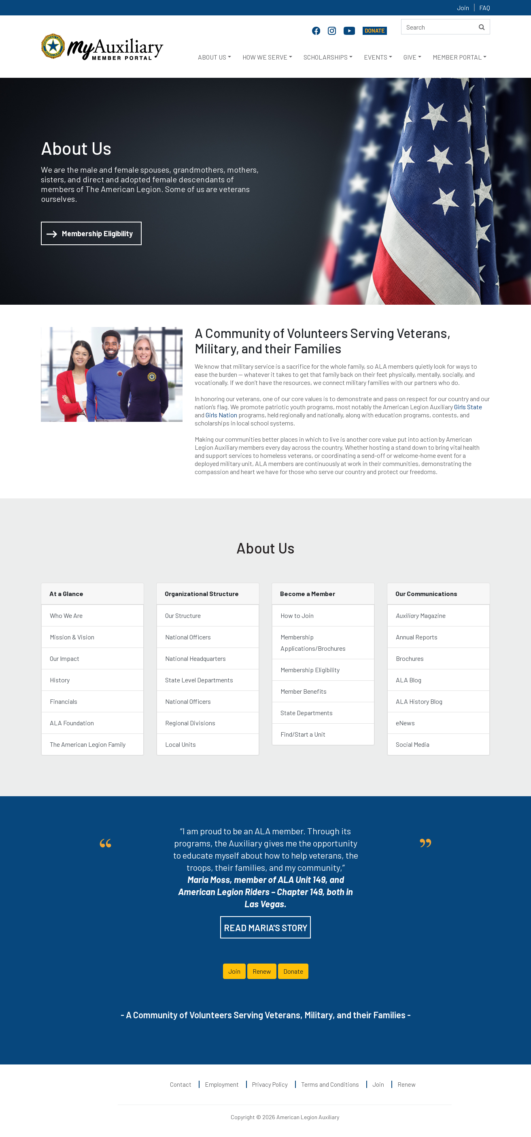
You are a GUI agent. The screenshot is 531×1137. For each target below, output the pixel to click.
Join (463, 7)
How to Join (297, 615)
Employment (222, 1084)
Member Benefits (303, 691)
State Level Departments (199, 680)
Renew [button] (262, 971)
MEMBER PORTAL (457, 57)
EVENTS (375, 57)
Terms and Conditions (330, 1084)
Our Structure (183, 615)
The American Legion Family (87, 744)
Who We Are (66, 615)
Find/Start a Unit (302, 734)
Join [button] (234, 971)
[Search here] (445, 26)
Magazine (421, 615)
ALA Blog (408, 680)
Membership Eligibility (90, 234)
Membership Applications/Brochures (313, 642)
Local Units (180, 744)
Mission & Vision (72, 637)
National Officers (188, 637)
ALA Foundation (72, 723)
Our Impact (64, 658)
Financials (63, 701)
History (60, 680)
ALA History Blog (419, 701)
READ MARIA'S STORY (266, 927)
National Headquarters (195, 658)
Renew (406, 1084)
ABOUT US (212, 57)
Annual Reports (417, 637)
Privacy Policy (270, 1084)
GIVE (410, 57)
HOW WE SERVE (264, 57)
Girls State (468, 406)
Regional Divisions (190, 723)
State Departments (306, 712)
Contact (180, 1084)
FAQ (484, 7)
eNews (405, 723)
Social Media (412, 744)
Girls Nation (221, 415)
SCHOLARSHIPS (326, 57)
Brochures (410, 658)
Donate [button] (293, 971)
